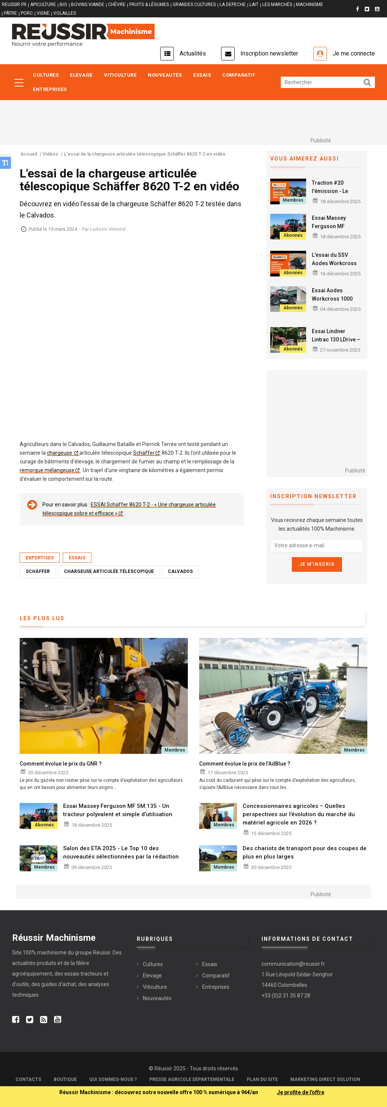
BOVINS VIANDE (87, 4)
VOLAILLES (64, 13)
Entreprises (50, 89)
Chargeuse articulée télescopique (109, 571)
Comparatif (238, 75)
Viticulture (120, 75)
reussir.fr (14, 4)
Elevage (81, 75)
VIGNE (43, 13)
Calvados (180, 571)
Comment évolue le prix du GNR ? (61, 764)
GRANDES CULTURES (194, 4)
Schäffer (144, 453)
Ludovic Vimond (107, 229)
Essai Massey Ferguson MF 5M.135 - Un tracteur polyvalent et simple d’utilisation (117, 810)
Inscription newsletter (269, 53)
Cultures (46, 75)
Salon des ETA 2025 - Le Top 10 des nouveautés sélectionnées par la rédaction (121, 852)
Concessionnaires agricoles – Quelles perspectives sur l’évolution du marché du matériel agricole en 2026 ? (299, 814)
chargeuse (60, 453)
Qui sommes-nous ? (113, 1079)
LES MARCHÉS (277, 4)
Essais (202, 75)
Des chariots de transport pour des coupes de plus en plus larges (305, 852)
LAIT (254, 4)
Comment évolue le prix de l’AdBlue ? (244, 764)
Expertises (40, 557)
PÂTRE (10, 13)
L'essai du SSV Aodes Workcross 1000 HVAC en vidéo (336, 263)
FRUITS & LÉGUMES (149, 4)
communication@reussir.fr (293, 964)
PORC (27, 13)
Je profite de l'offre (300, 1092)
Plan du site (262, 1079)
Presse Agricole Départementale (191, 1079)
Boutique (65, 1079)
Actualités (193, 53)
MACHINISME (309, 4)
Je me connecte (354, 53)
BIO (63, 4)
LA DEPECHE (233, 4)
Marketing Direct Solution (325, 1079)
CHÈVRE (116, 4)
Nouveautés (165, 75)
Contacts (28, 1079)
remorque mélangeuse (47, 470)
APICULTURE (43, 4)
